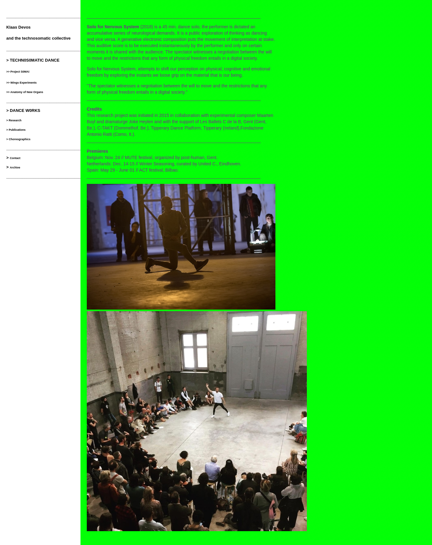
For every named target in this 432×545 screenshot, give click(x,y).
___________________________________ (46, 176)
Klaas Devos (18, 27)
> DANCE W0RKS (23, 110)
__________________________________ (45, 16)
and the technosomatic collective (38, 38)
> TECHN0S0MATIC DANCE (32, 60)
